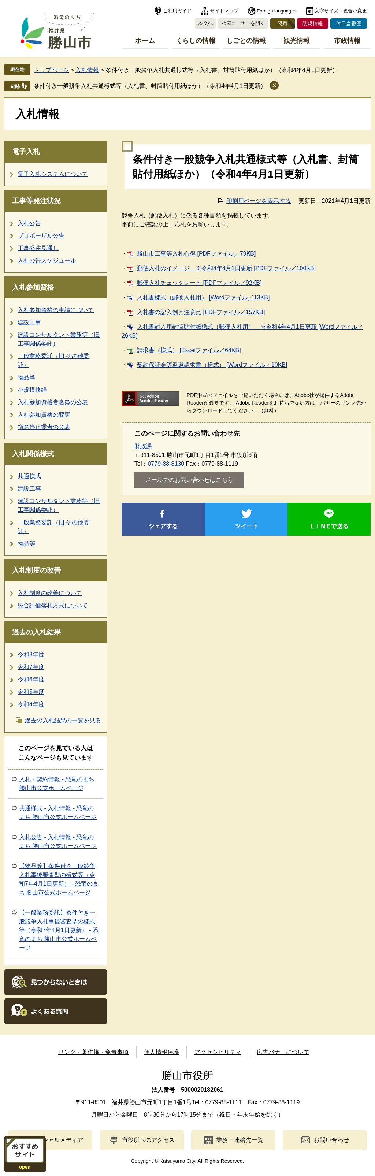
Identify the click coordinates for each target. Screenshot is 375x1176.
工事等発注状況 (36, 201)
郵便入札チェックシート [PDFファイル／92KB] (199, 283)
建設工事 (29, 322)
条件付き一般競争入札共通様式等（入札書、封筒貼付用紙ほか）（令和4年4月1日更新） (150, 86)
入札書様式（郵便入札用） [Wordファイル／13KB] (203, 297)
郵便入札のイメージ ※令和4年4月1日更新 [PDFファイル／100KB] (226, 268)
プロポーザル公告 (41, 235)
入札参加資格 (33, 287)
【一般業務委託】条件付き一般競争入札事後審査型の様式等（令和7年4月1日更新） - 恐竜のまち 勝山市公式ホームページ (59, 930)
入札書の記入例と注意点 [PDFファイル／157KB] (201, 312)
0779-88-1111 (223, 1102)
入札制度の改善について (50, 593)
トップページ (51, 70)
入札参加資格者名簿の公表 (53, 402)
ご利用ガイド (177, 11)
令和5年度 (31, 692)
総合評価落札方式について (53, 605)
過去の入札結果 (36, 632)
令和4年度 (31, 704)
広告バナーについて (283, 1052)
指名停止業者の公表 (44, 427)
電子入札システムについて (53, 174)
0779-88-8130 (166, 464)
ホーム (145, 40)
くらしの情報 (195, 40)
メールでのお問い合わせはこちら (189, 480)
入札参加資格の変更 (44, 415)
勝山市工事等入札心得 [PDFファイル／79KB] (196, 253)
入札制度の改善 (36, 570)
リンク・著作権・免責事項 (93, 1052)
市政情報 (347, 40)
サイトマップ (224, 11)
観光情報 (296, 40)
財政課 (143, 446)
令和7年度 (31, 667)
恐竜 (283, 23)
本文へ (205, 23)
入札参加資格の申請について (56, 310)
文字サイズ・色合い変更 (341, 11)
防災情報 (312, 23)
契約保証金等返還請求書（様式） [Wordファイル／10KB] (212, 365)
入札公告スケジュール (47, 260)
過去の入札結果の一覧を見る (63, 720)
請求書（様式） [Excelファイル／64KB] (189, 350)
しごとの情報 (246, 40)
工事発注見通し (38, 248)
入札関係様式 (33, 454)
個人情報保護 (161, 1052)
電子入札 (26, 151)
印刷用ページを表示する (258, 201)
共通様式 (29, 476)
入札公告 (29, 223)
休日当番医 (348, 23)
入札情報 (87, 70)
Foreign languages (276, 11)
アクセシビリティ (217, 1052)
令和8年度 (31, 654)
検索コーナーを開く (243, 23)
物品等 (26, 377)
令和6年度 (31, 679)
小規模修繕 (32, 390)
